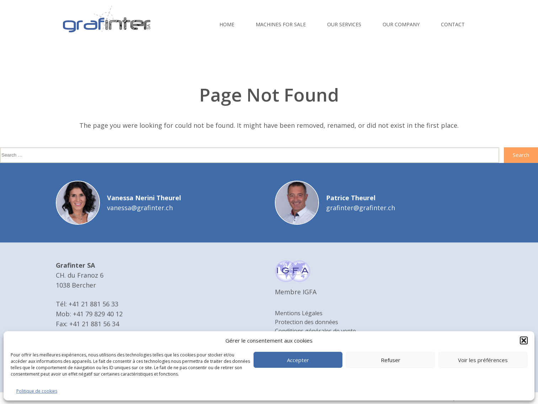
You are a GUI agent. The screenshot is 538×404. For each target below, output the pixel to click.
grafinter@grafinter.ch (360, 207)
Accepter (298, 360)
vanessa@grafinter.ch (140, 207)
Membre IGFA (295, 292)
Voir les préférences (483, 360)
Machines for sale (281, 24)
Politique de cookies (36, 391)
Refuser (390, 360)
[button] (523, 340)
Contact (453, 24)
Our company (401, 24)
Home (226, 24)
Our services (344, 24)
